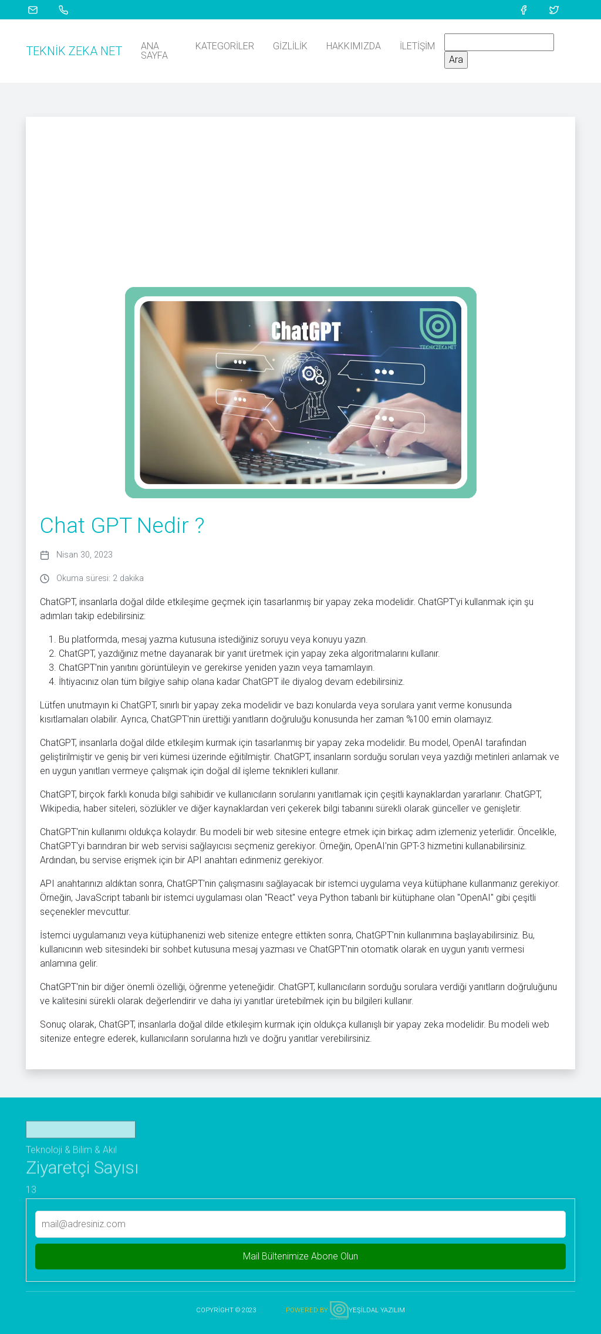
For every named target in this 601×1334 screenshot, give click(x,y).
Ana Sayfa (154, 50)
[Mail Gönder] (40, 9)
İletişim (417, 46)
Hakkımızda (353, 46)
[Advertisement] (300, 199)
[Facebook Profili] (530, 9)
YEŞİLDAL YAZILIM (377, 1310)
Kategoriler (224, 46)
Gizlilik (290, 46)
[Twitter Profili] (561, 9)
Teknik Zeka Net (74, 51)
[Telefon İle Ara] (70, 9)
